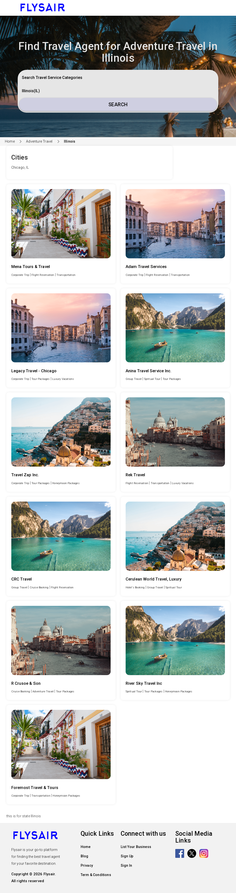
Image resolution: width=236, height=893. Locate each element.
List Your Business (136, 847)
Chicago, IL (20, 167)
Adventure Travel (39, 141)
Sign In (126, 865)
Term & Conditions (96, 875)
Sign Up (127, 856)
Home (10, 141)
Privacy (87, 865)
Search (118, 104)
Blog (84, 856)
